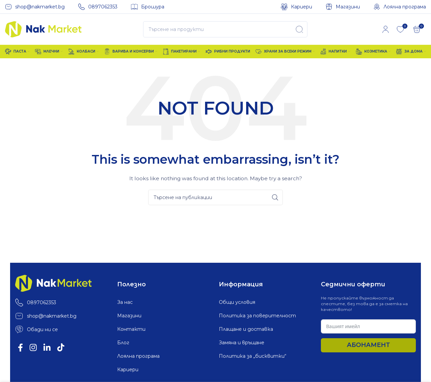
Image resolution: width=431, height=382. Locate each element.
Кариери (127, 370)
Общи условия (237, 302)
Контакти (131, 329)
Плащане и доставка (246, 329)
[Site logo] (43, 29)
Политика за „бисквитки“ (252, 356)
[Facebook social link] (20, 348)
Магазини (129, 316)
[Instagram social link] (33, 348)
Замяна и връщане (241, 343)
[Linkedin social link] (47, 348)
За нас (125, 302)
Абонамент (368, 345)
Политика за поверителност (257, 316)
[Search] (225, 29)
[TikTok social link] (61, 348)
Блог (123, 343)
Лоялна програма (138, 356)
